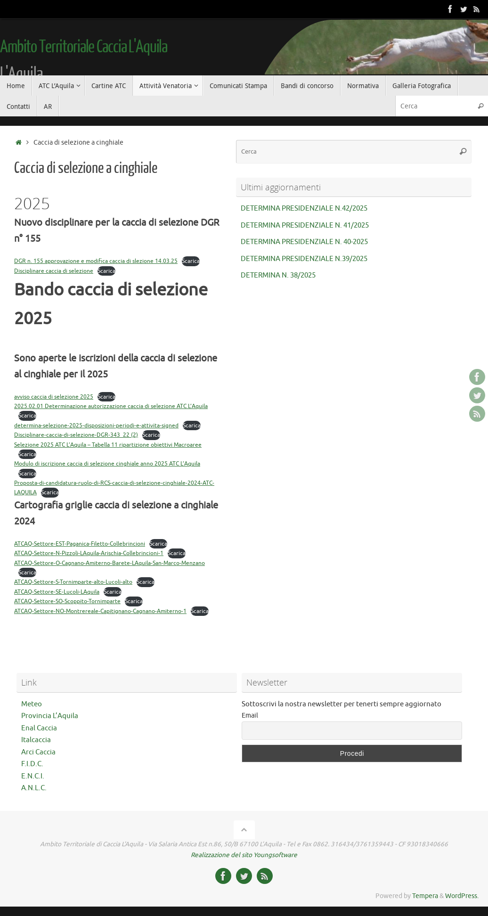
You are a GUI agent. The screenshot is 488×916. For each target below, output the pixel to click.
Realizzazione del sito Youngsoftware (244, 855)
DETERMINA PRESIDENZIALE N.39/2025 (304, 258)
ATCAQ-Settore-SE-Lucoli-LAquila (56, 592)
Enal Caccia (39, 728)
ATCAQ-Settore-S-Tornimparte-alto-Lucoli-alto (73, 582)
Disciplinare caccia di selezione (53, 271)
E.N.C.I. (32, 776)
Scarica (191, 261)
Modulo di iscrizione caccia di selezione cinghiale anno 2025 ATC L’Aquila (107, 463)
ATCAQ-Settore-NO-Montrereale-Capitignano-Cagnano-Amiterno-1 (100, 611)
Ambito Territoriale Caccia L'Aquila (83, 47)
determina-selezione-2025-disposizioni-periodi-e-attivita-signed (96, 425)
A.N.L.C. (34, 788)
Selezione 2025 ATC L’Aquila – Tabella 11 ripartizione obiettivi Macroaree (108, 445)
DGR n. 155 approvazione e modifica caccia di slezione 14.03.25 (96, 261)
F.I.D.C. (32, 764)
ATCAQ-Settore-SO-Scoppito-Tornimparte (67, 601)
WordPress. (462, 896)
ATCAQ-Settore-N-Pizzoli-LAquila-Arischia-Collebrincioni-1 (88, 553)
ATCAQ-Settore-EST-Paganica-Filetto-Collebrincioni (79, 544)
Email (250, 716)
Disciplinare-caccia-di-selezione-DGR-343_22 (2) (76, 435)
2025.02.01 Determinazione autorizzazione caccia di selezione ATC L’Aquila (111, 406)
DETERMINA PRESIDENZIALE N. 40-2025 (304, 241)
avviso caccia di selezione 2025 (53, 397)
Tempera (425, 896)
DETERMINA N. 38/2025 (278, 275)
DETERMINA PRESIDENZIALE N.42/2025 (304, 208)
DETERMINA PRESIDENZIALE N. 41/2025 (305, 225)
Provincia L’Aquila (49, 716)
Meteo (31, 704)
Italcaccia (36, 740)
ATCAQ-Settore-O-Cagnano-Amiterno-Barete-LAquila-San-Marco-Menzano (109, 563)
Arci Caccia (38, 752)
